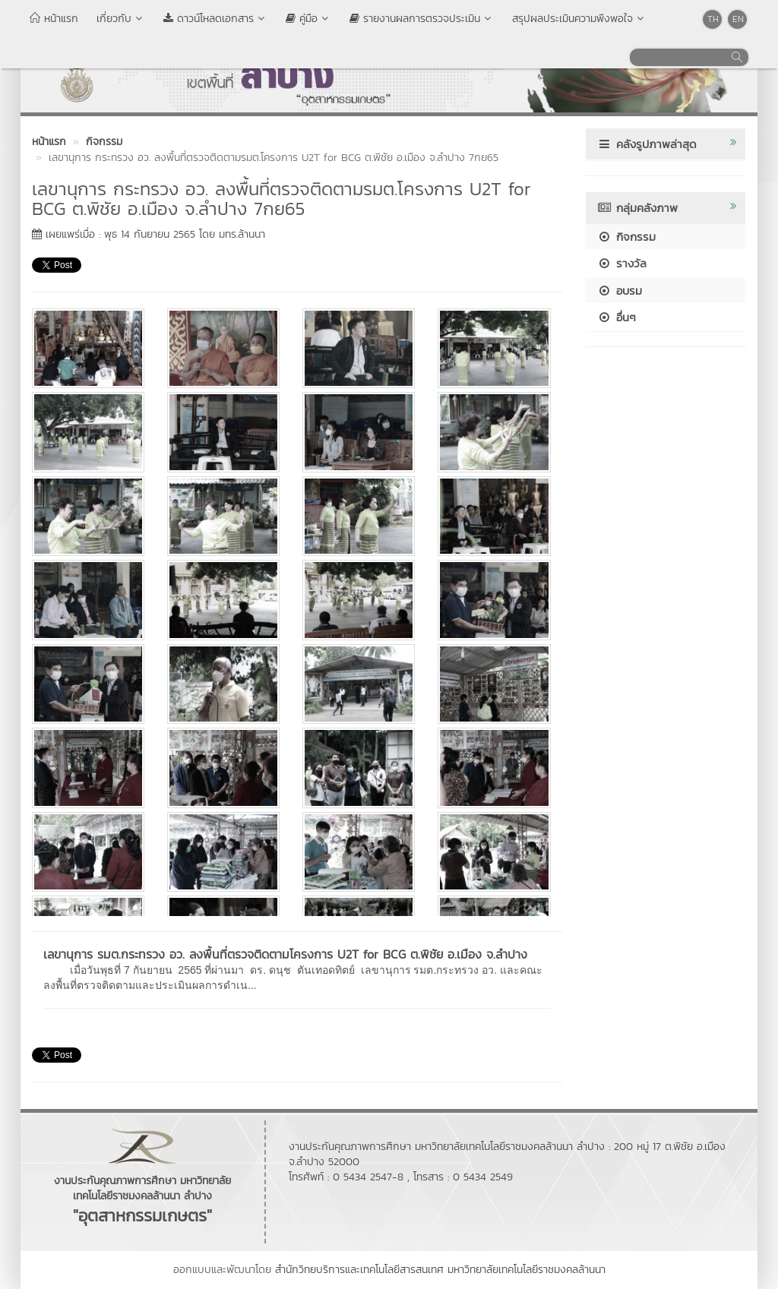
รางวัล (622, 263)
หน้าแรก (54, 19)
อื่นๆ (616, 317)
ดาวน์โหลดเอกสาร (215, 19)
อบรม (619, 290)
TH (713, 19)
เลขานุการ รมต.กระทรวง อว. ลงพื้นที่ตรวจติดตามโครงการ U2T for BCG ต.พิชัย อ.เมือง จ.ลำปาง (285, 954)
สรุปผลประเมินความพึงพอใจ (579, 19)
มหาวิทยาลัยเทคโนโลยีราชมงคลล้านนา (527, 1270)
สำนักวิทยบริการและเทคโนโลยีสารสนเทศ (359, 1270)
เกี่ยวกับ (120, 19)
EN (738, 19)
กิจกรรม (626, 236)
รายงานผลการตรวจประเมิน (421, 19)
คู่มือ (308, 19)
